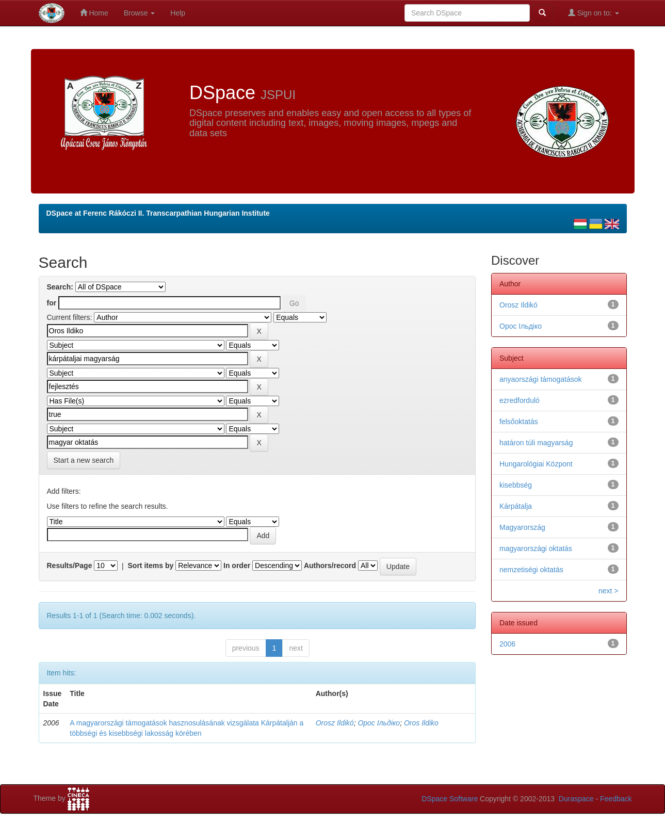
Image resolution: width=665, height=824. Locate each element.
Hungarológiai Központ (536, 464)
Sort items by (151, 565)
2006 (507, 644)
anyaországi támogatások (540, 379)
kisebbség (515, 485)
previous (245, 648)
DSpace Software (449, 799)
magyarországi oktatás (535, 548)
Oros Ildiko (421, 723)
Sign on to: (593, 12)
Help (177, 13)
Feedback (615, 799)
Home (94, 12)
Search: (60, 287)
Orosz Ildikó (335, 723)
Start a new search (84, 460)
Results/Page (69, 565)
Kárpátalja (515, 506)
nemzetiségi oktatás (531, 570)
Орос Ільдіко (379, 723)
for (52, 303)
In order (236, 565)
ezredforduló (519, 400)
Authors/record (330, 565)
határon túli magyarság (536, 443)
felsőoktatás (518, 421)
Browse (139, 13)
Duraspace (576, 799)
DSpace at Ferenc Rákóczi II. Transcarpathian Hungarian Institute (158, 213)
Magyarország (522, 527)
